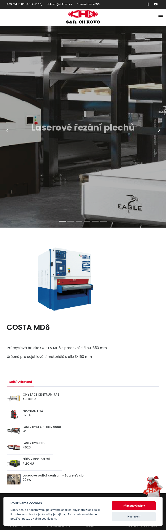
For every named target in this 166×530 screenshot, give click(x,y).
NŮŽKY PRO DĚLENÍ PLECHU (36, 461)
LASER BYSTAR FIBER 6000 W (42, 429)
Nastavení (134, 516)
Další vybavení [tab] (20, 382)
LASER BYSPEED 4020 (34, 445)
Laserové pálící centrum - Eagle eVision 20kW (54, 477)
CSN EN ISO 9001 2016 (141, 526)
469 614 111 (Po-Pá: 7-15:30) (24, 4)
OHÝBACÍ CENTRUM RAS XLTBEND (41, 396)
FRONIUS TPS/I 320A (33, 413)
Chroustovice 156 (88, 4)
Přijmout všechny (134, 505)
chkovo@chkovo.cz (59, 4)
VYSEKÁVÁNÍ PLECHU (60, 526)
